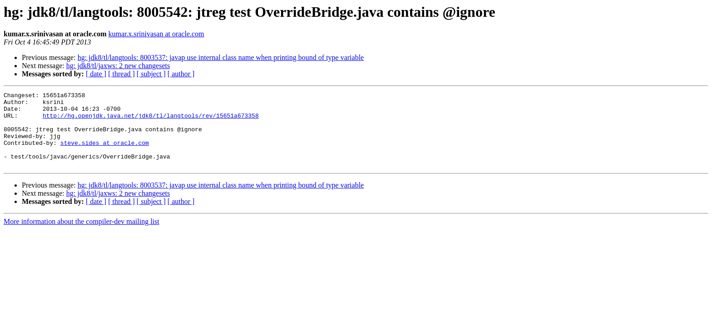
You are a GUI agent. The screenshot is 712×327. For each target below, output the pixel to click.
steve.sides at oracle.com (104, 153)
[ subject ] (151, 74)
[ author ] (181, 74)
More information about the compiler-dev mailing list (81, 236)
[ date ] (96, 74)
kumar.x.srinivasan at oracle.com (156, 34)
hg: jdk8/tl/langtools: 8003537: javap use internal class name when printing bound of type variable (221, 57)
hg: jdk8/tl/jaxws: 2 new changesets (118, 65)
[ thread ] (121, 74)
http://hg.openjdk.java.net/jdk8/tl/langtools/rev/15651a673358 (151, 121)
